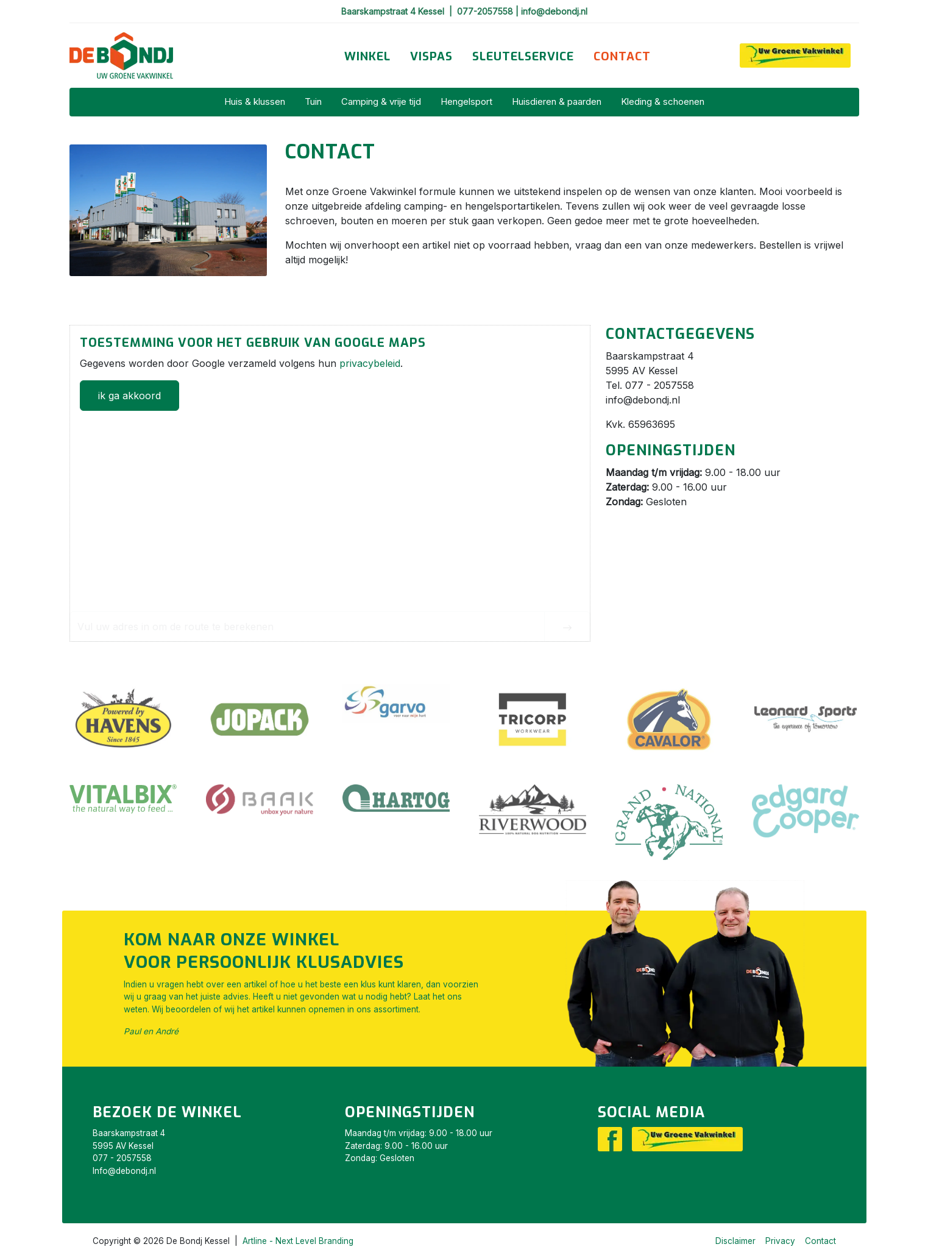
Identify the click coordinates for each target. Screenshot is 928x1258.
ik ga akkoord (129, 395)
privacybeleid (369, 363)
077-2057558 (486, 11)
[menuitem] (367, 57)
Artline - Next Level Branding (298, 1241)
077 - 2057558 (122, 1158)
